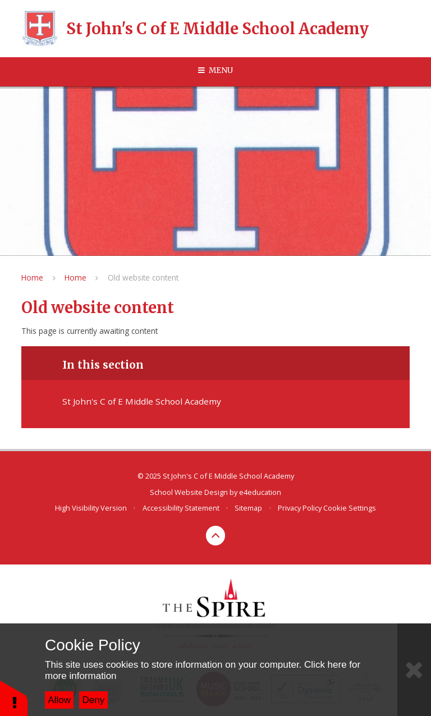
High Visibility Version (91, 508)
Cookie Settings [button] (349, 508)
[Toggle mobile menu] (215, 70)
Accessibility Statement (181, 508)
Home (32, 277)
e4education (260, 492)
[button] (14, 698)
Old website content (143, 277)
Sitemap (248, 508)
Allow (59, 700)
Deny (93, 700)
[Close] (414, 669)
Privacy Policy (300, 508)
